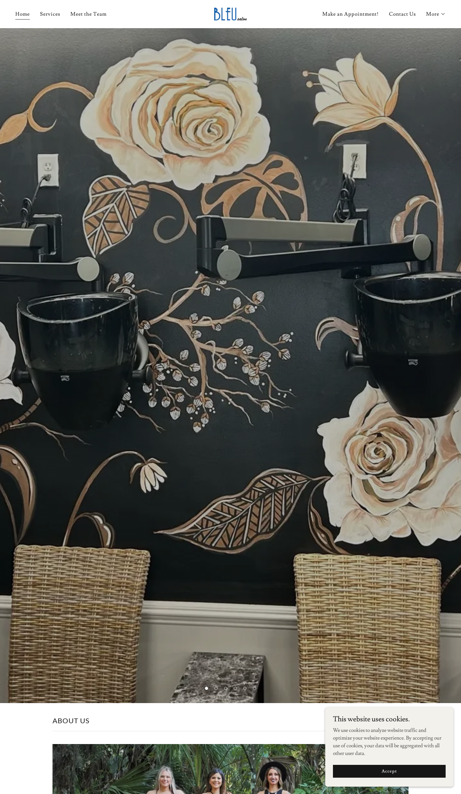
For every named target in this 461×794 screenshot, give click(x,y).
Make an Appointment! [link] (350, 14)
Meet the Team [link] (88, 14)
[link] (230, 13)
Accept (389, 771)
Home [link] (22, 14)
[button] (436, 14)
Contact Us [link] (402, 14)
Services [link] (50, 14)
